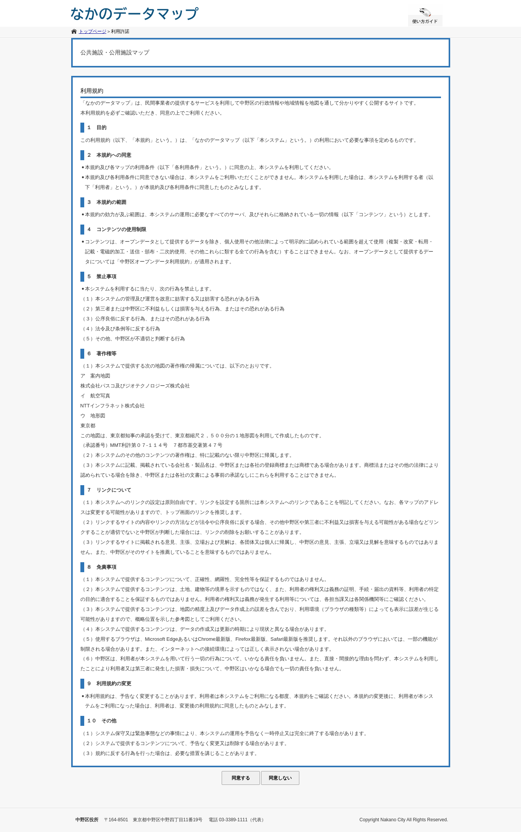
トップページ (92, 31)
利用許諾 (120, 31)
